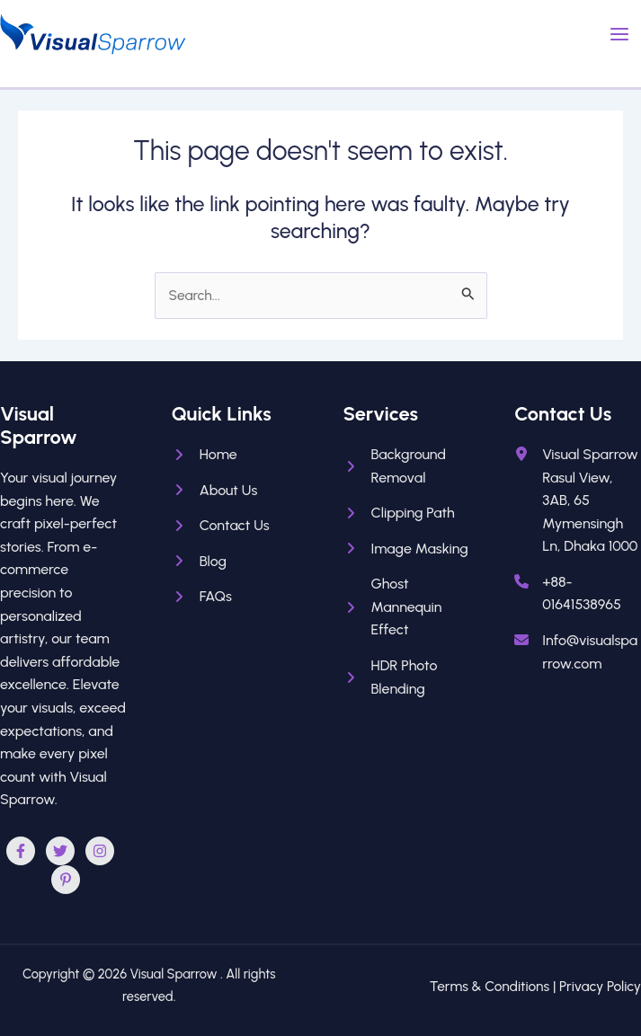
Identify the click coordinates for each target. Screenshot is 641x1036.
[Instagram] (99, 851)
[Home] (204, 454)
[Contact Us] (221, 525)
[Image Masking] (405, 549)
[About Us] (215, 490)
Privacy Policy (600, 986)
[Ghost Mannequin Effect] (406, 607)
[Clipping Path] (399, 513)
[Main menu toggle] (620, 34)
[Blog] (199, 561)
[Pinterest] (65, 879)
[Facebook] (20, 851)
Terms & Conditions (489, 986)
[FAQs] (202, 596)
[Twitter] (60, 851)
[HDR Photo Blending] (406, 677)
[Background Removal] (406, 466)
